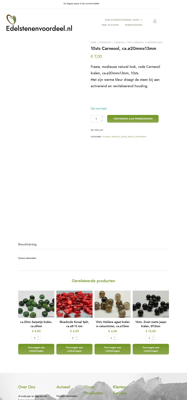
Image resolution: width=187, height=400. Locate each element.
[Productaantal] (97, 118)
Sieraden (89, 318)
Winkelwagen (146, 25)
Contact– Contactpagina (120, 337)
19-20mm (106, 136)
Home (93, 42)
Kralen (131, 136)
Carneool (119, 42)
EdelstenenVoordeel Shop (134, 19)
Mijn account (123, 25)
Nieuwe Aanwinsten (66, 312)
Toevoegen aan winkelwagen (133, 118)
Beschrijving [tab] (27, 160)
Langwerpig (140, 136)
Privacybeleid (120, 330)
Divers (124, 136)
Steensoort (105, 42)
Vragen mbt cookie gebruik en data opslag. (123, 321)
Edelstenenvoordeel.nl (51, 28)
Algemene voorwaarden (120, 346)
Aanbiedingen (63, 317)
